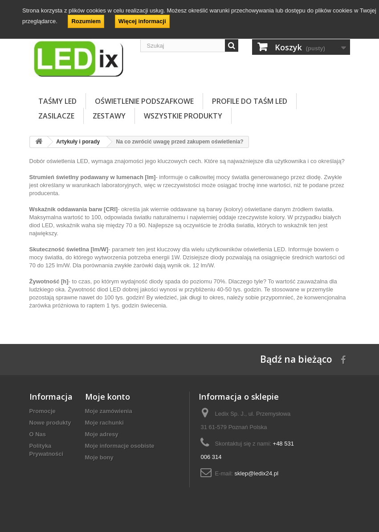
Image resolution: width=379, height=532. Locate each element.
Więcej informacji (142, 21)
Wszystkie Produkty (183, 116)
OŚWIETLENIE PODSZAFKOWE (144, 101)
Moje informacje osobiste (120, 445)
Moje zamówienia (108, 411)
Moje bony (99, 457)
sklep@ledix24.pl (256, 473)
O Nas (37, 434)
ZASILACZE (56, 116)
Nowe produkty (50, 422)
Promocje (42, 411)
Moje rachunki (104, 422)
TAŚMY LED (57, 101)
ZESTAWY (109, 116)
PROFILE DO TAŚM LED (249, 101)
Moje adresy (101, 434)
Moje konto (107, 396)
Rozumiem (86, 21)
